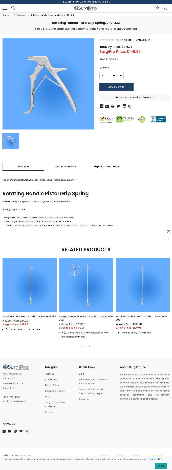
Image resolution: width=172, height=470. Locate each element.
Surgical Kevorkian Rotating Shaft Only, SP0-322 (86, 318)
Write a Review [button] (143, 39)
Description (23, 166)
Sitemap (49, 412)
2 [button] (90, 346)
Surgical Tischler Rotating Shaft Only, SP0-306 (141, 318)
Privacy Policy (155, 459)
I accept (161, 465)
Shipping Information (107, 166)
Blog (81, 373)
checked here (63, 201)
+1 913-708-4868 (11, 397)
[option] (86, 2)
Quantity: (104, 67)
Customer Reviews (65, 166)
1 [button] (82, 346)
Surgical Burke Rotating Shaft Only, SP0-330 (29, 316)
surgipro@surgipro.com (15, 401)
